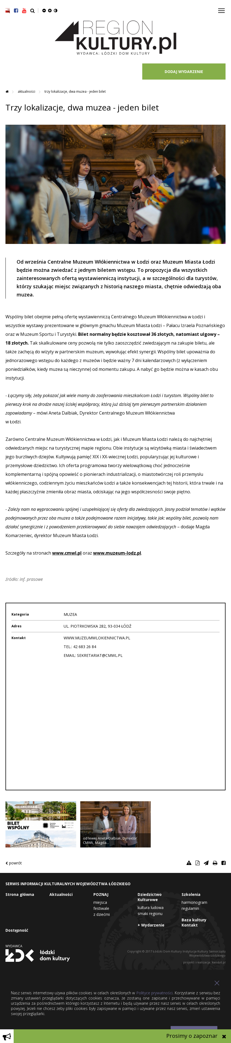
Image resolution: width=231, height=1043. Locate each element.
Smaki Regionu (150, 913)
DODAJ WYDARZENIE (184, 71)
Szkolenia (191, 894)
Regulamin (190, 908)
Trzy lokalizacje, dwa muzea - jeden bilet (75, 91)
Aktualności (27, 91)
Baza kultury (194, 919)
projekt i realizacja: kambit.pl (204, 962)
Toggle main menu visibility (222, 8)
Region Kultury (115, 38)
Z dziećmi (101, 914)
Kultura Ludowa (151, 907)
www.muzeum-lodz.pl (117, 553)
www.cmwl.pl (67, 553)
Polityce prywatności (154, 992)
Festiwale (101, 908)
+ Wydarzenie (151, 925)
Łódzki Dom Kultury (37, 955)
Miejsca (100, 902)
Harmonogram (194, 902)
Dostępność (16, 930)
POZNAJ (100, 894)
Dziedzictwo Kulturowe (150, 897)
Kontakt (190, 925)
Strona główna (19, 894)
